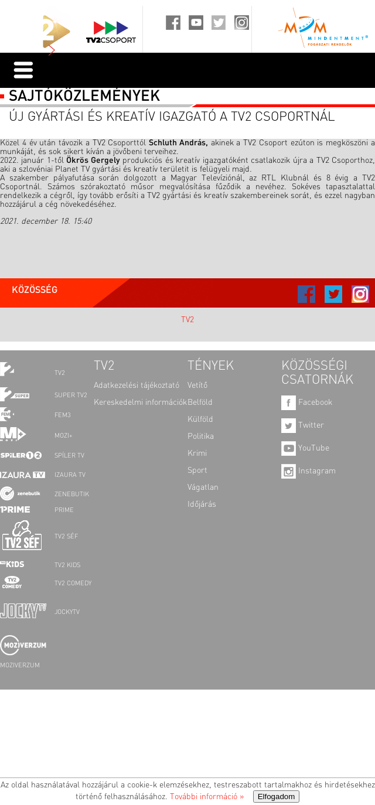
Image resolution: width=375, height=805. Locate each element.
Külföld (200, 419)
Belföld (200, 402)
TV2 (187, 320)
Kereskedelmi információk (140, 402)
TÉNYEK (211, 366)
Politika (201, 436)
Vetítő (197, 385)
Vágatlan (203, 487)
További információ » (207, 797)
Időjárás (202, 504)
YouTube (305, 448)
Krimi (197, 453)
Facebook (306, 402)
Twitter (302, 425)
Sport (197, 470)
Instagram (308, 471)
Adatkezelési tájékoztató (136, 385)
